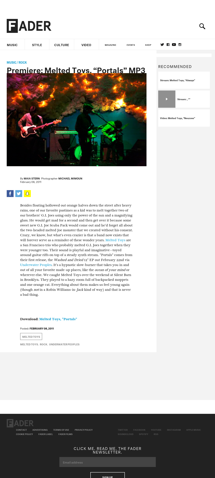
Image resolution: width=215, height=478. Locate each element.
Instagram (174, 429)
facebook (168, 44)
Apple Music (193, 429)
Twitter (162, 44)
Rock (23, 61)
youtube (174, 44)
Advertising (40, 429)
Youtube (156, 429)
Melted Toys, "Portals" (58, 319)
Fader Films (65, 433)
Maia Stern (32, 178)
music (11, 61)
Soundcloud (125, 433)
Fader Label (45, 433)
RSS (156, 433)
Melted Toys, (29, 344)
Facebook (139, 429)
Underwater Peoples (36, 265)
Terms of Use (61, 429)
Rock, (44, 344)
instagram (180, 44)
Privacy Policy (84, 429)
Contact (21, 429)
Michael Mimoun (70, 178)
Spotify (143, 433)
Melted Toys (115, 240)
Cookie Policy (24, 433)
